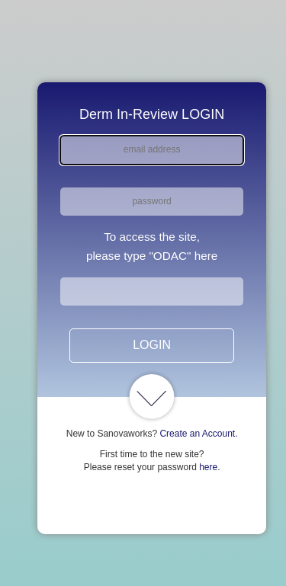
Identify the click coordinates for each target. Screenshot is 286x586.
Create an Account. (198, 433)
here (208, 467)
